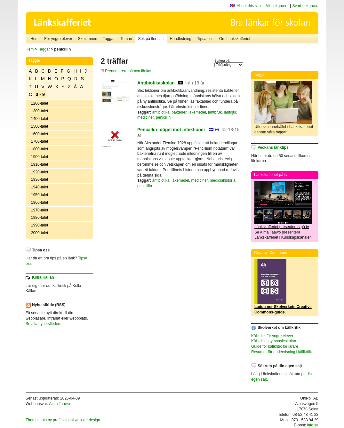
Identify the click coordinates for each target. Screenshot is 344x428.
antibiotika (160, 112)
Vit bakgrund (276, 6)
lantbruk (215, 112)
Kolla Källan (43, 277)
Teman (126, 38)
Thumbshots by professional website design (63, 420)
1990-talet (39, 225)
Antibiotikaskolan (156, 82)
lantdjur (230, 112)
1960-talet (39, 202)
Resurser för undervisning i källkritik (281, 352)
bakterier (179, 112)
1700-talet (39, 141)
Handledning (180, 38)
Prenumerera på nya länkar (126, 71)
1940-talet (39, 187)
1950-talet (39, 195)
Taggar (109, 38)
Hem (34, 38)
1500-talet (39, 126)
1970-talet (39, 210)
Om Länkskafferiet (234, 38)
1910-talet (39, 164)
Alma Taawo (59, 403)
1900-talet (39, 157)
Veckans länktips (273, 147)
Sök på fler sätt (151, 38)
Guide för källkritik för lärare (274, 346)
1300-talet (39, 111)
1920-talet (39, 172)
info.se (312, 425)
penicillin (163, 117)
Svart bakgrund (305, 6)
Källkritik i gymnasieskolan (273, 341)
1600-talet (39, 134)
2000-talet (39, 233)
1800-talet (39, 149)
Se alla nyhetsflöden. (43, 323)
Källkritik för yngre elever (272, 336)
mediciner (145, 117)
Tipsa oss (205, 38)
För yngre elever (58, 38)
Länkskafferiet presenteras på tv (281, 227)
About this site (249, 6)
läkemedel (197, 112)
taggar (281, 132)
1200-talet (39, 103)
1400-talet (39, 118)
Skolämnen (87, 38)
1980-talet (39, 217)
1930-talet (39, 179)
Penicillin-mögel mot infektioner (171, 129)
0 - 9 (40, 94)
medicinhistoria (223, 180)
